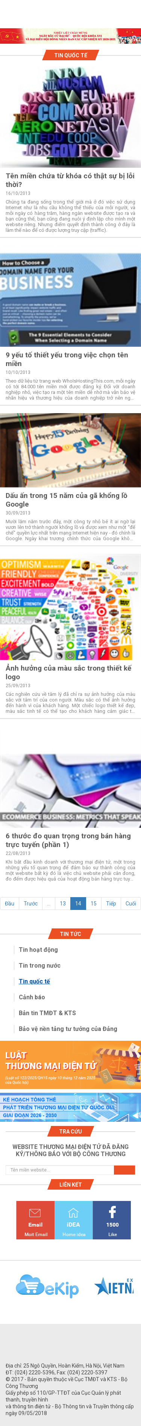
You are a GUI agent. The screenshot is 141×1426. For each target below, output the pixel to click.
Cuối (131, 904)
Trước (31, 904)
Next (137, 1290)
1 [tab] (70, 37)
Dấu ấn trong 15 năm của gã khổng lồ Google (66, 500)
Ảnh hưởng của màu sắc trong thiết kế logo (68, 672)
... (48, 904)
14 (78, 904)
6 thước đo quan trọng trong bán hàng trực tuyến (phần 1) (68, 840)
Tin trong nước (40, 965)
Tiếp (111, 904)
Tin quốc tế (34, 981)
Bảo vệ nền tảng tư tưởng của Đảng (68, 1028)
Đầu (9, 904)
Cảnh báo (32, 997)
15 (94, 904)
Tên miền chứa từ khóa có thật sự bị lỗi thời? (70, 180)
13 (63, 904)
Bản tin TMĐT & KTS (47, 1013)
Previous (4, 1290)
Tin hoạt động (38, 949)
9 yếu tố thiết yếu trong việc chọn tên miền (67, 359)
